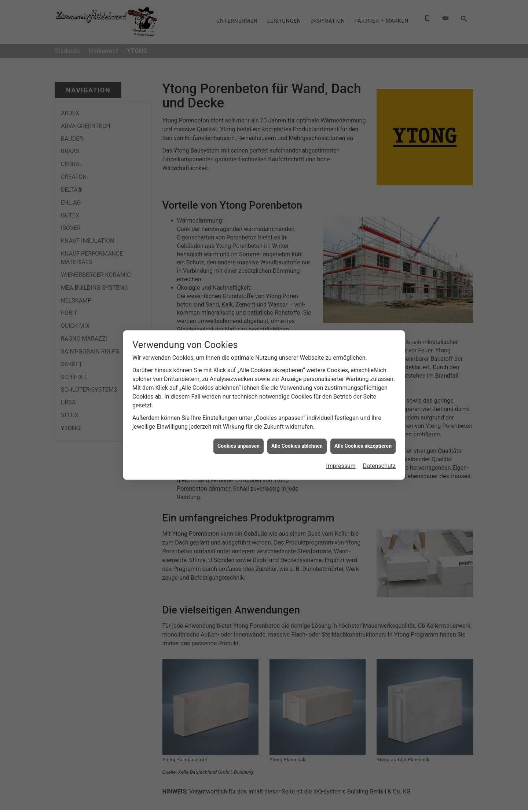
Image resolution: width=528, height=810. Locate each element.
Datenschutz (379, 465)
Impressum (341, 465)
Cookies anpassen (238, 446)
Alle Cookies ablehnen (297, 446)
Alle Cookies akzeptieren (363, 446)
